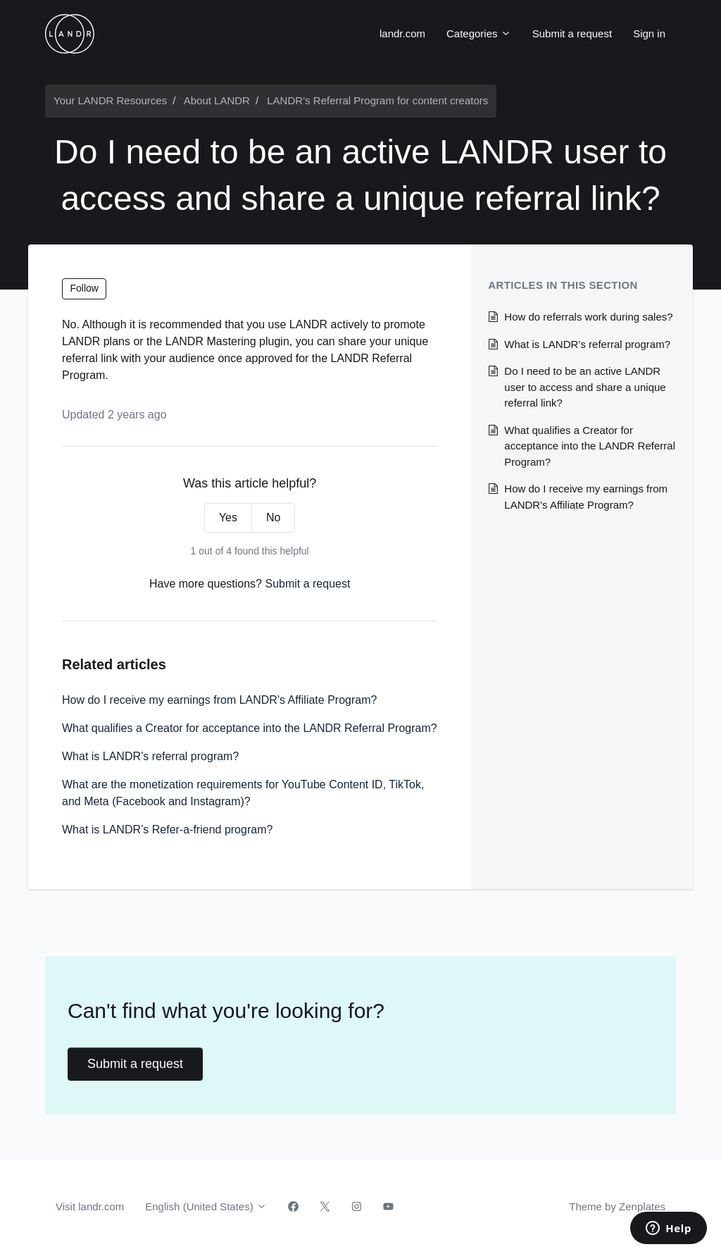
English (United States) (206, 1206)
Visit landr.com (90, 1206)
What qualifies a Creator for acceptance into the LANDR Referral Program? (249, 728)
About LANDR (217, 100)
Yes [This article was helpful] (228, 517)
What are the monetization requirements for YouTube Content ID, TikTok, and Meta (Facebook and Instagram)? (243, 792)
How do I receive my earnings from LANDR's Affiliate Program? (219, 700)
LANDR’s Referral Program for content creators (377, 100)
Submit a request (572, 33)
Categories (478, 33)
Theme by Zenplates (616, 1205)
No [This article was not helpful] (273, 517)
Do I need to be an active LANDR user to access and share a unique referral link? (584, 387)
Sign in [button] (649, 33)
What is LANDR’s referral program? (150, 756)
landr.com (402, 33)
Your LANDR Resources (110, 100)
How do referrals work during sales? (588, 317)
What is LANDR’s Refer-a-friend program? (167, 830)
